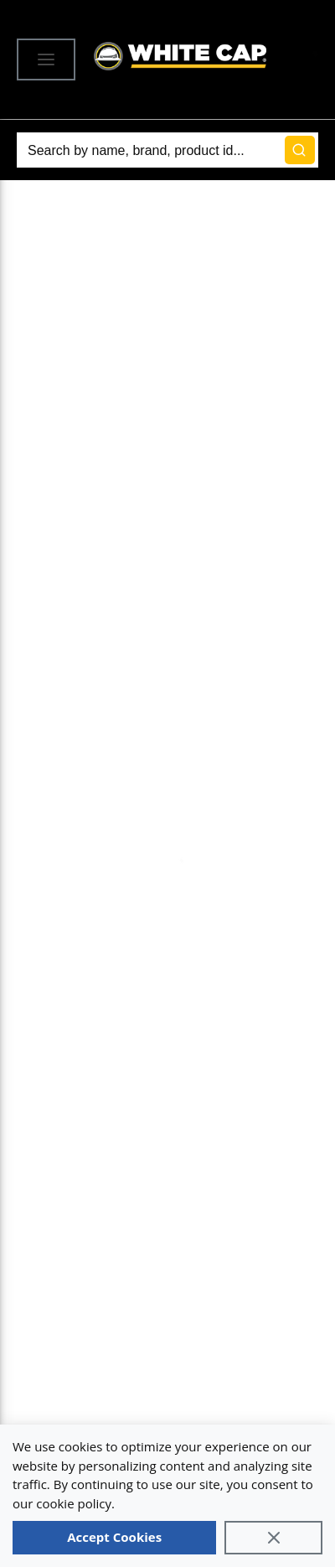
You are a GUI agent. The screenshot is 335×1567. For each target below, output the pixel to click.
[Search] (167, 150)
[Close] (273, 1537)
